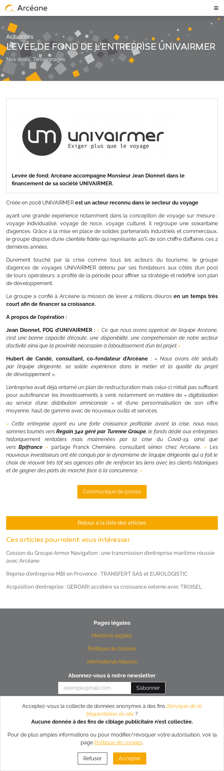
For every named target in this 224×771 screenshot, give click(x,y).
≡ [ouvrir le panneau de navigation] (216, 8)
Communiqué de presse (112, 492)
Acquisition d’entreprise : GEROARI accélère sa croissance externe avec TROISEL (104, 587)
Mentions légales (112, 636)
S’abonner (148, 688)
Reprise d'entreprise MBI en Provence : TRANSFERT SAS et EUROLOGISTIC (97, 574)
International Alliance (112, 662)
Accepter (130, 758)
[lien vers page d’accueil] (26, 7)
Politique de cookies (112, 649)
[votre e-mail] (95, 688)
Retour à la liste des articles (112, 523)
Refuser (92, 758)
